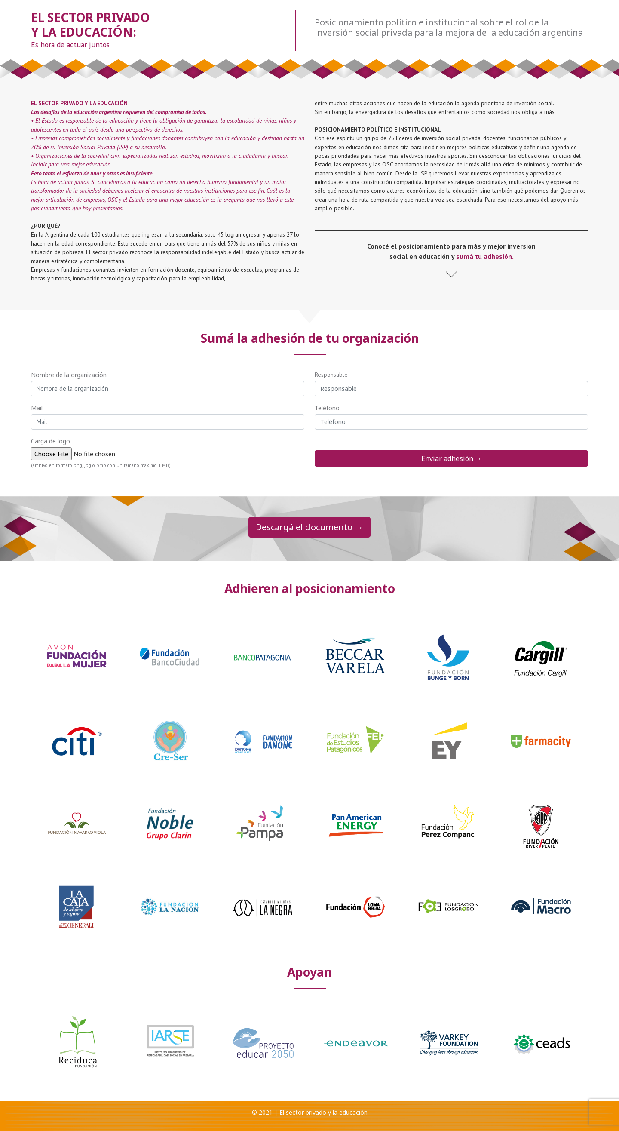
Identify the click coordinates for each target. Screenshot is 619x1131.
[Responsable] (451, 388)
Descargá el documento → (309, 527)
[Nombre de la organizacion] (167, 388)
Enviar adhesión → (451, 458)
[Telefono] (451, 422)
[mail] (167, 422)
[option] (77, 659)
